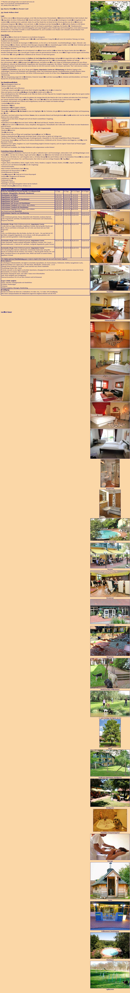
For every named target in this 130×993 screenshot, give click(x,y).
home (9, 312)
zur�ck (3, 312)
